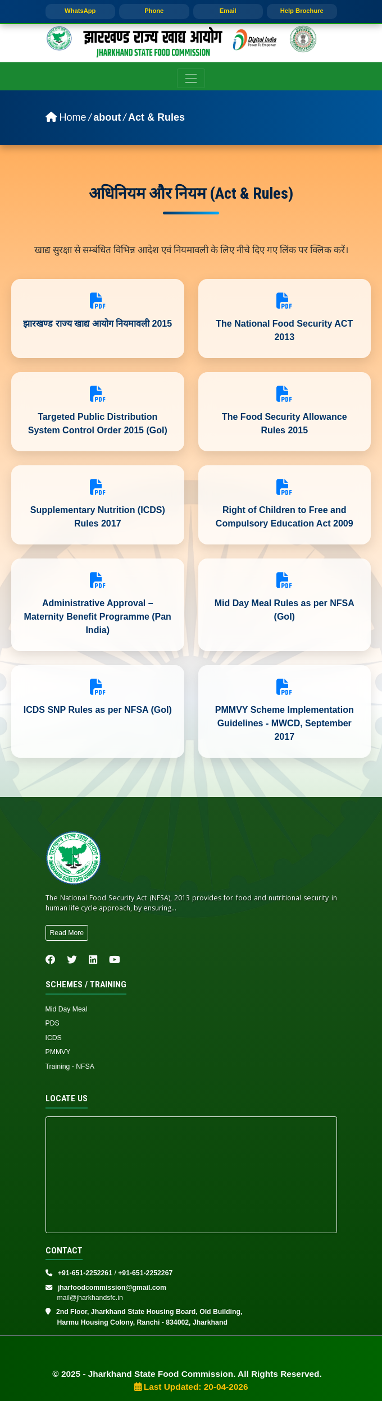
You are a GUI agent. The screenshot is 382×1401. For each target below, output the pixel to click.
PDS (53, 1023)
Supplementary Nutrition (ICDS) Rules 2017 (97, 516)
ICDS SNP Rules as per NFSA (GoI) (98, 710)
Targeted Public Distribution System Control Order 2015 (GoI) (97, 423)
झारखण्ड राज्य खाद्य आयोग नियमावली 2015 (97, 323)
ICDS (54, 1038)
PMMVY (58, 1052)
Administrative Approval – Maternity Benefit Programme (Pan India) (97, 616)
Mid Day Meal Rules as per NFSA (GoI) (284, 609)
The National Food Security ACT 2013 (284, 330)
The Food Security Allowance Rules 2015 (284, 423)
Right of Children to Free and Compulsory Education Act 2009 (284, 516)
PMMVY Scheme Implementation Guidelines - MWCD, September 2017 (284, 723)
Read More (67, 933)
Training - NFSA (70, 1066)
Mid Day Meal (67, 1009)
